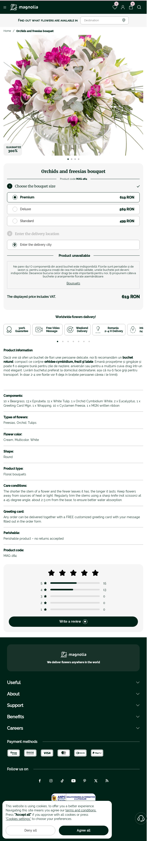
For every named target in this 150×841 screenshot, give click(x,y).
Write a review (73, 621)
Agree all (83, 830)
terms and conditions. (80, 810)
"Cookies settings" (18, 819)
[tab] (57, 341)
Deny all (30, 830)
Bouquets (73, 283)
